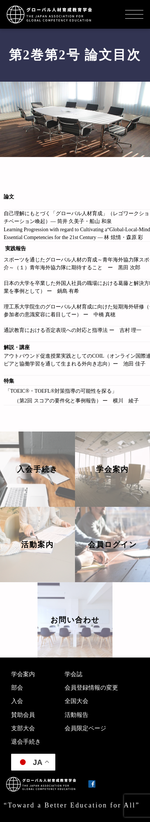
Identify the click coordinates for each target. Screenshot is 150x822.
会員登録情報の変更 (91, 687)
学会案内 (23, 674)
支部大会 (23, 728)
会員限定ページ (85, 728)
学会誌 (73, 674)
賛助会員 (23, 715)
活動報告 (76, 715)
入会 (17, 701)
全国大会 (76, 701)
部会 (17, 687)
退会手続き (26, 741)
